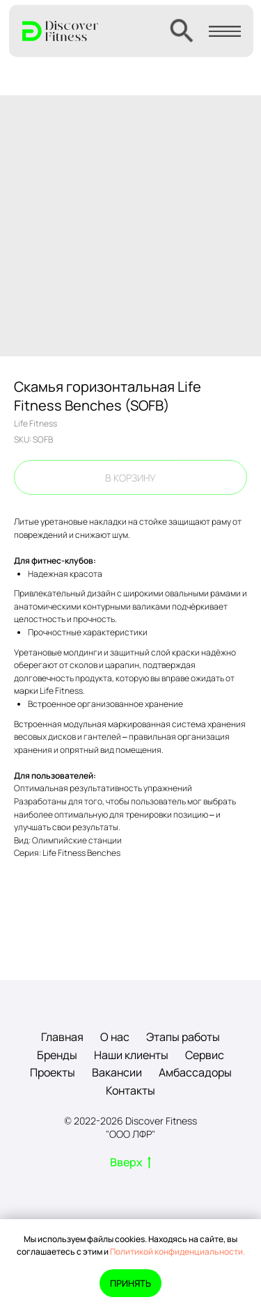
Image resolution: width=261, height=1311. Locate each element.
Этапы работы (183, 1036)
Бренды (57, 1055)
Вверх (130, 1162)
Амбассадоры (195, 1072)
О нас (114, 1036)
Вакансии (117, 1072)
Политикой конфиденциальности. (177, 1251)
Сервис (204, 1055)
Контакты (130, 1090)
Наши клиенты (131, 1055)
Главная (62, 1036)
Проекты (52, 1072)
